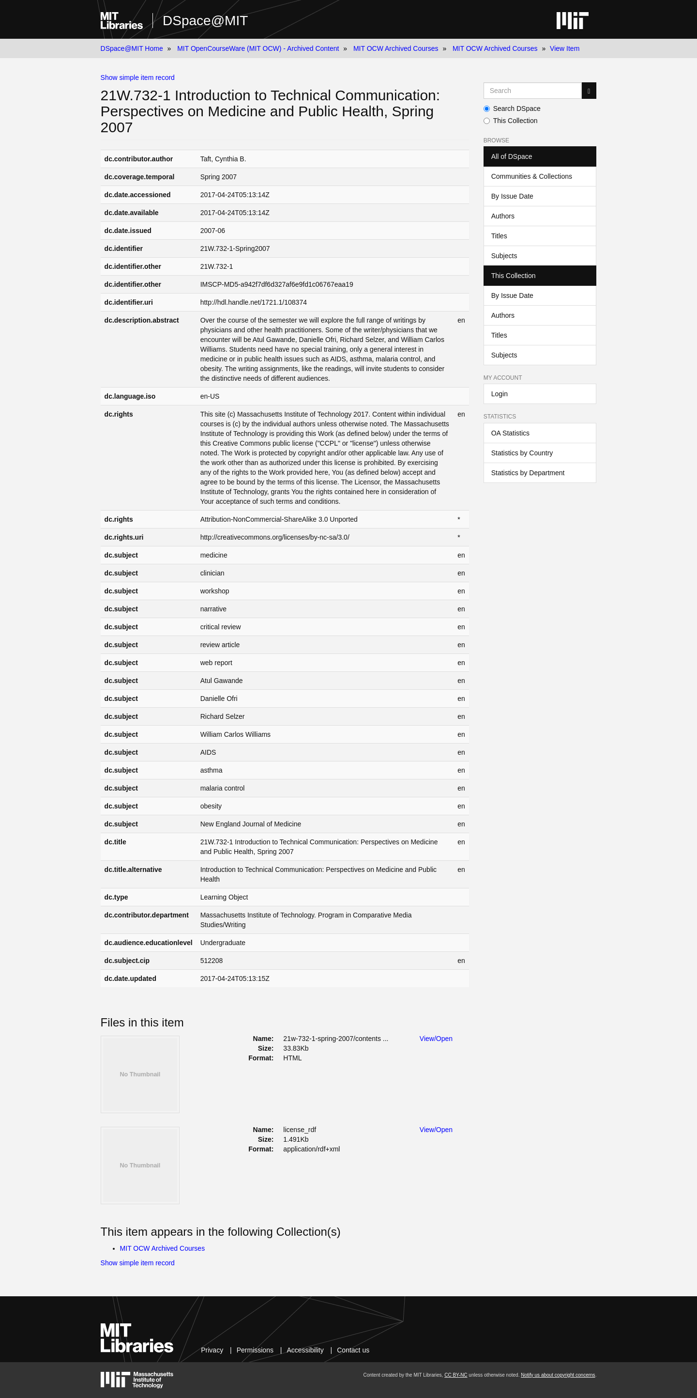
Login (499, 394)
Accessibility (305, 1350)
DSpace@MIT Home (132, 48)
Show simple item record (138, 77)
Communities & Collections (531, 176)
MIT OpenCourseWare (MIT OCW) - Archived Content (258, 48)
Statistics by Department (528, 473)
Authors (503, 216)
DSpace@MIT (205, 20)
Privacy (212, 1350)
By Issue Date (512, 196)
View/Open (436, 1038)
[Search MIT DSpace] (533, 90)
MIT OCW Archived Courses (396, 48)
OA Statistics (510, 433)
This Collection (511, 120)
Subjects (504, 256)
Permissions (255, 1350)
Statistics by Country (522, 453)
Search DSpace (512, 108)
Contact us (353, 1350)
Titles (499, 236)
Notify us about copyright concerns (558, 1375)
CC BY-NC (455, 1375)
